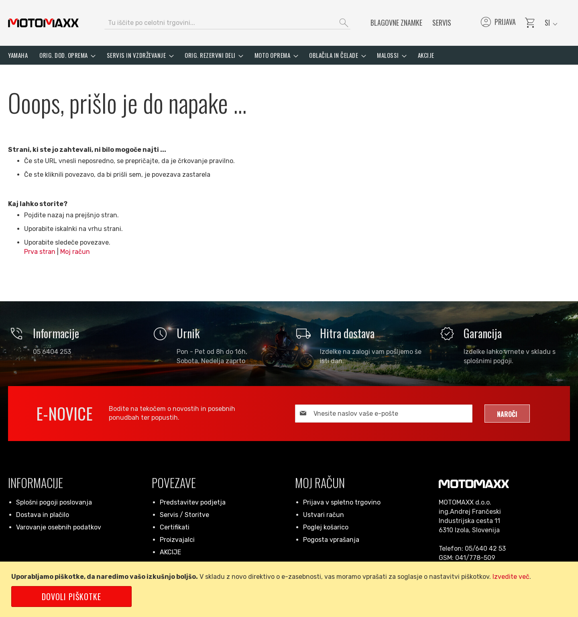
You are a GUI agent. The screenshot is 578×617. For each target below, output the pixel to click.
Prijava (497, 23)
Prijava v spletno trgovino (342, 502)
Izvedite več (511, 576)
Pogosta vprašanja (331, 539)
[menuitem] (18, 55)
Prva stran (39, 251)
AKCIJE (170, 552)
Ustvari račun (323, 515)
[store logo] (43, 22)
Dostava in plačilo (42, 515)
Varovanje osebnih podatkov (58, 527)
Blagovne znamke (396, 22)
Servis (441, 22)
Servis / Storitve (184, 515)
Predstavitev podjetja (193, 502)
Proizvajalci (177, 539)
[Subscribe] (507, 414)
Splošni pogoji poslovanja (54, 502)
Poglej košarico (325, 527)
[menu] (289, 55)
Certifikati (174, 527)
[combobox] (227, 22)
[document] (290, 589)
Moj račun (75, 251)
